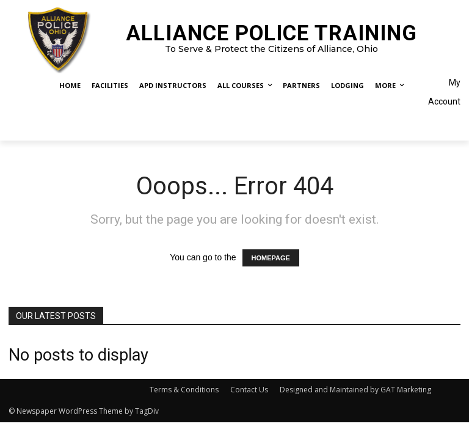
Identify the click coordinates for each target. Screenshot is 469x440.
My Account (444, 92)
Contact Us (249, 389)
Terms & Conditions (184, 389)
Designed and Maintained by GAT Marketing (355, 389)
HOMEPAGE (271, 258)
